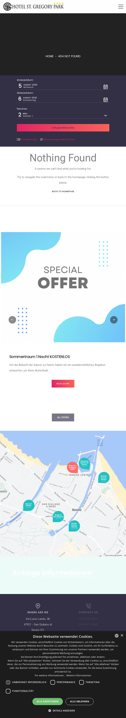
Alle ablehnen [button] (79, 701)
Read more (63, 383)
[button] (63, 86)
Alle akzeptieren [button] (48, 701)
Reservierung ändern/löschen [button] (57, 139)
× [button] (121, 635)
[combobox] (117, 636)
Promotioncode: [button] (27, 139)
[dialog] (63, 674)
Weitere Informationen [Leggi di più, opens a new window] (78, 675)
